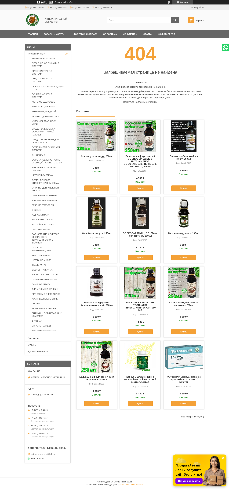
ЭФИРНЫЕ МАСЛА (41, 284)
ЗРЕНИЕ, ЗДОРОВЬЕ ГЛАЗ (45, 116)
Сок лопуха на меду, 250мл (97, 156)
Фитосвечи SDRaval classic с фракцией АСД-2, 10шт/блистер (184, 379)
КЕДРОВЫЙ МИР (40, 215)
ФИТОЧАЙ (37, 321)
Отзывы (32, 345)
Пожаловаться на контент (131, 485)
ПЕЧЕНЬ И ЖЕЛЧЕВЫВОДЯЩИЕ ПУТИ (48, 87)
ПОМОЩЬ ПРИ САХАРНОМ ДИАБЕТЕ (46, 148)
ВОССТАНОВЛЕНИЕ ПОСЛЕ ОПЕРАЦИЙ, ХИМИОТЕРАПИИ (47, 161)
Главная (33, 34)
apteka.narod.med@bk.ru (43, 454)
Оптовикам (110, 34)
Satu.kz (128, 482)
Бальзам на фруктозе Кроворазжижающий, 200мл (97, 303)
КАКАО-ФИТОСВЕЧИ (42, 219)
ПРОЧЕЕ (36, 303)
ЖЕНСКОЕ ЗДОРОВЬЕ (43, 102)
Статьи (147, 34)
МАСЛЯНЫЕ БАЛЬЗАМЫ (44, 330)
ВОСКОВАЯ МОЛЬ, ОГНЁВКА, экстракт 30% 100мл (140, 234)
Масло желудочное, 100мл (183, 233)
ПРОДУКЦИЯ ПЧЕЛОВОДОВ (46, 294)
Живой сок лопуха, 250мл (96, 233)
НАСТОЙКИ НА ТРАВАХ (44, 224)
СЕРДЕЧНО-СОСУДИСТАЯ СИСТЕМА (45, 64)
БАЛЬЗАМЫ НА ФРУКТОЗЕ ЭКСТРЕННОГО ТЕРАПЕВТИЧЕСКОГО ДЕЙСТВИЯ (45, 238)
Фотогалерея (166, 34)
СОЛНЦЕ (36, 210)
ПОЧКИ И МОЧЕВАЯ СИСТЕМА (42, 95)
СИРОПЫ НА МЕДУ (41, 326)
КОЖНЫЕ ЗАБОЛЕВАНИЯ (44, 200)
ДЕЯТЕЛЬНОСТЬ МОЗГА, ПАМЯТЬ (44, 169)
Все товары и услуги (191, 417)
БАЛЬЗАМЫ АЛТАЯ (41, 229)
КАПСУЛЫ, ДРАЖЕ (41, 255)
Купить (96, 188)
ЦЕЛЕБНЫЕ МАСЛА (41, 260)
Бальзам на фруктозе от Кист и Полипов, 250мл (96, 378)
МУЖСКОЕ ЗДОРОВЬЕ (43, 106)
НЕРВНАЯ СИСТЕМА (42, 175)
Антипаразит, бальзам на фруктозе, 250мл (183, 303)
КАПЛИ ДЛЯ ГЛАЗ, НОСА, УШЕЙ (44, 122)
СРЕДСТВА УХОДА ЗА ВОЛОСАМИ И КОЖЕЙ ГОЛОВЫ (43, 132)
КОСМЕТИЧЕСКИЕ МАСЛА (45, 274)
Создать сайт (61, 2)
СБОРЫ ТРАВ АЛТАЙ (42, 270)
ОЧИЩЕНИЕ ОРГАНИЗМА (44, 195)
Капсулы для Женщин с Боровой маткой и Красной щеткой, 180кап (140, 379)
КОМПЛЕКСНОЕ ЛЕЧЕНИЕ (45, 299)
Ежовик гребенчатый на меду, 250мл (184, 157)
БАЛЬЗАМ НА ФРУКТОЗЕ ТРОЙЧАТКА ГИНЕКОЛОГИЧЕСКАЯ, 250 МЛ (140, 306)
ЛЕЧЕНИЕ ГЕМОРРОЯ (43, 205)
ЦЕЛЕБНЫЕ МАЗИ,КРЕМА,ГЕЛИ (41, 249)
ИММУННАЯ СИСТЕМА (43, 58)
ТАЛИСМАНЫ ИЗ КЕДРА (44, 308)
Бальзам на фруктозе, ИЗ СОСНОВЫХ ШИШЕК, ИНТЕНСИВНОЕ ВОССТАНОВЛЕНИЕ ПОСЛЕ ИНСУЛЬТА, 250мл (140, 161)
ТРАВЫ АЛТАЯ (39, 265)
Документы (130, 34)
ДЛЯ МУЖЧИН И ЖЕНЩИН (45, 289)
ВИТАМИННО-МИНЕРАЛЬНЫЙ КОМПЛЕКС (47, 314)
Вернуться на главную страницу (140, 102)
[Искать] (175, 20)
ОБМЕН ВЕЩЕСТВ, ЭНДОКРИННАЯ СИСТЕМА (45, 181)
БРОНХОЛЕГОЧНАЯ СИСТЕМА (42, 72)
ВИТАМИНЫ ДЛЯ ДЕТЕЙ (44, 111)
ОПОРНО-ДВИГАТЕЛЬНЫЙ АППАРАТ (45, 189)
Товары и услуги (54, 34)
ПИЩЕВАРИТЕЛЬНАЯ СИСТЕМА (42, 80)
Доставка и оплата (85, 34)
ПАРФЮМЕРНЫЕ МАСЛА (44, 279)
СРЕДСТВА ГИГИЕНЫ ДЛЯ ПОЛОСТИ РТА (45, 141)
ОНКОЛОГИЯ (38, 155)
